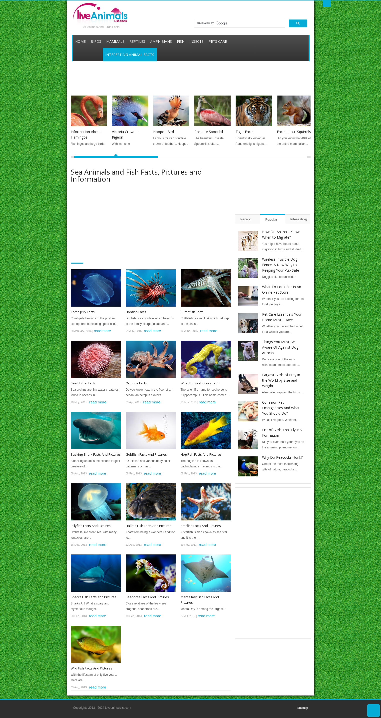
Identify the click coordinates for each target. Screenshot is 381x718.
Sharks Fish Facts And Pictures (93, 597)
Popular (271, 219)
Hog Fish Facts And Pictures (201, 454)
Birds (96, 41)
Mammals (115, 41)
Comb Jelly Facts (83, 312)
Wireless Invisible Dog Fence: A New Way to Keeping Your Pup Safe (280, 265)
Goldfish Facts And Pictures (146, 454)
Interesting (298, 219)
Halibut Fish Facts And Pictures (148, 525)
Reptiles (137, 41)
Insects (196, 41)
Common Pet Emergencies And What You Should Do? (281, 408)
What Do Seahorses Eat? (199, 383)
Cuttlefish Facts (192, 312)
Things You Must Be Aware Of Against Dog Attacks (280, 347)
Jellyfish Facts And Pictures (91, 525)
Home (80, 41)
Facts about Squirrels (294, 131)
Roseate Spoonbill (209, 131)
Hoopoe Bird (163, 131)
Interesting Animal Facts (129, 54)
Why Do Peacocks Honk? (282, 457)
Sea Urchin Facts (83, 383)
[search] (239, 23)
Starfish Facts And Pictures (201, 525)
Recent (245, 219)
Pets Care (218, 41)
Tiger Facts (245, 131)
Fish (180, 41)
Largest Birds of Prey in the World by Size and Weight (281, 380)
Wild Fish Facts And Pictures (91, 668)
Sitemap (302, 707)
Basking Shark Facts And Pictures (96, 454)
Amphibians (161, 41)
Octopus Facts (136, 383)
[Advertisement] (188, 73)
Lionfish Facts (136, 312)
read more (102, 331)
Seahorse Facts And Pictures (147, 597)
